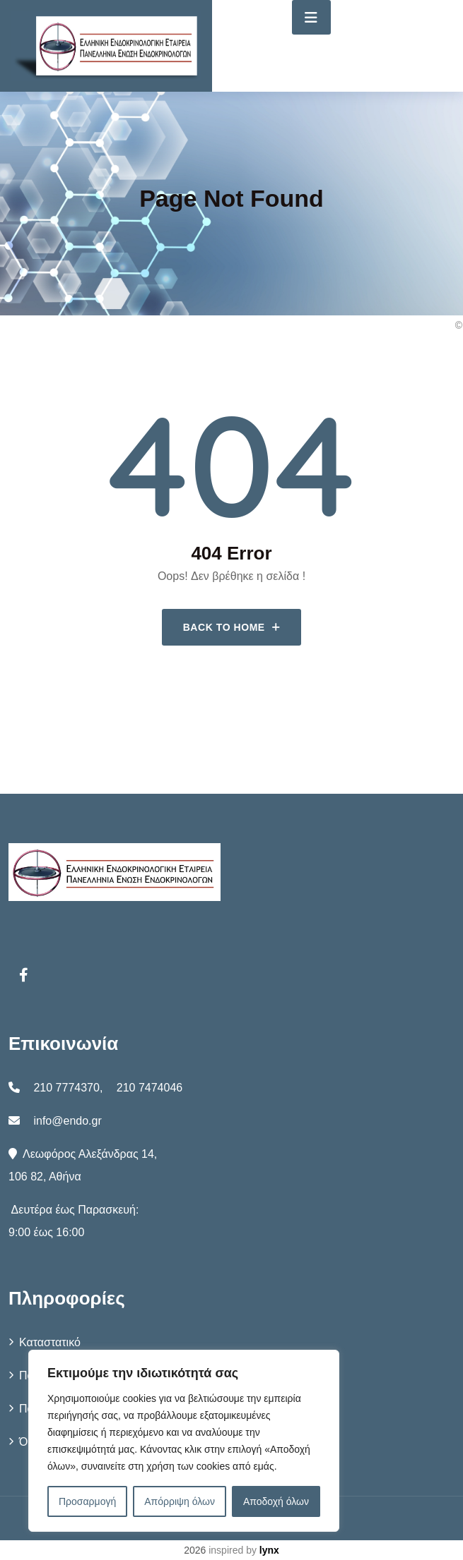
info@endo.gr (67, 1121)
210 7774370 (66, 1088)
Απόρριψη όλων (179, 1501)
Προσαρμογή (87, 1501)
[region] (183, 1441)
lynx (269, 1550)
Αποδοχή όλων (276, 1501)
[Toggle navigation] (311, 17)
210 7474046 (149, 1088)
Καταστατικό (50, 1342)
